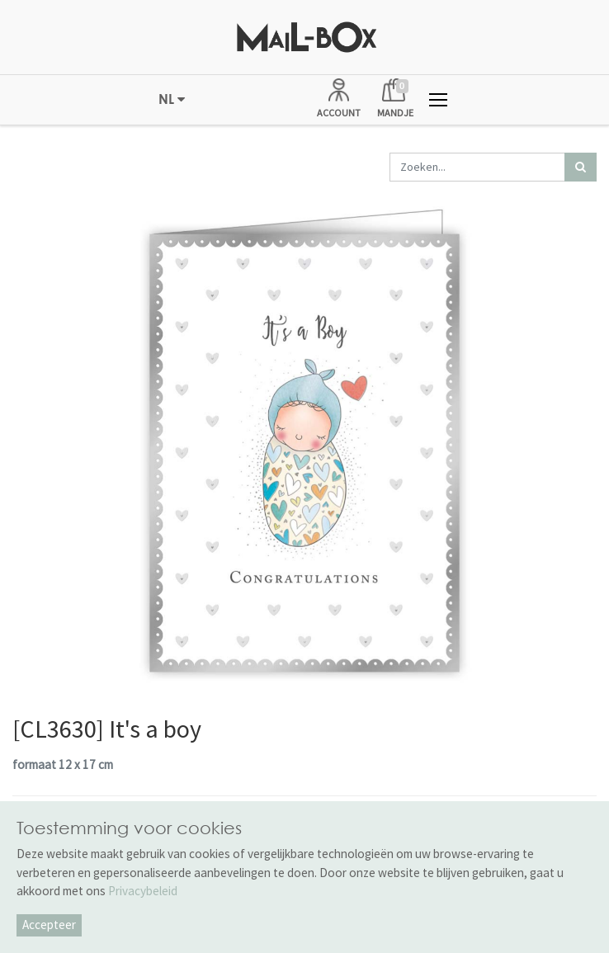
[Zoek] (580, 167)
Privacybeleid (142, 891)
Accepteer (49, 924)
